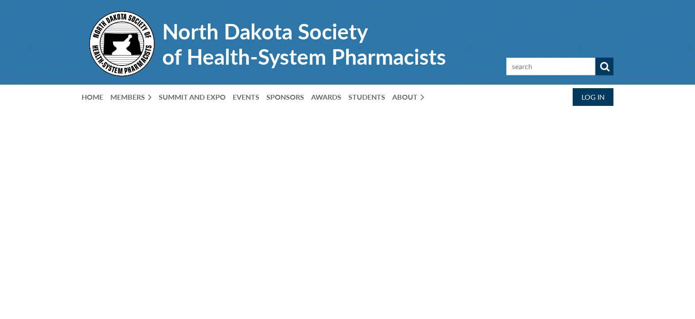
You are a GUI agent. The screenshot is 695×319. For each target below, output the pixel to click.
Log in (593, 97)
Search (604, 66)
